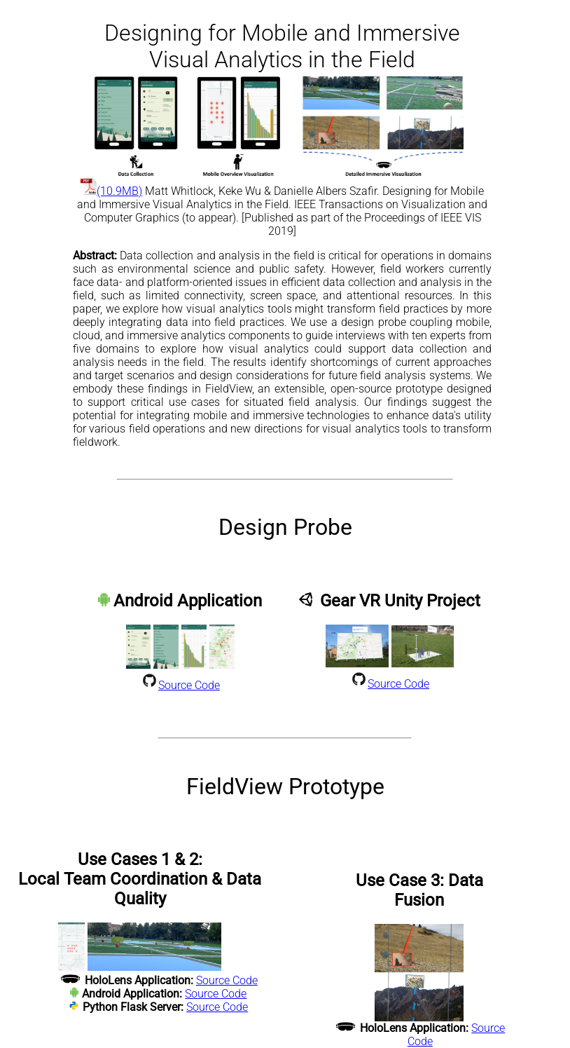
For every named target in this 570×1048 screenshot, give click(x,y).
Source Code (189, 685)
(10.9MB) (111, 191)
